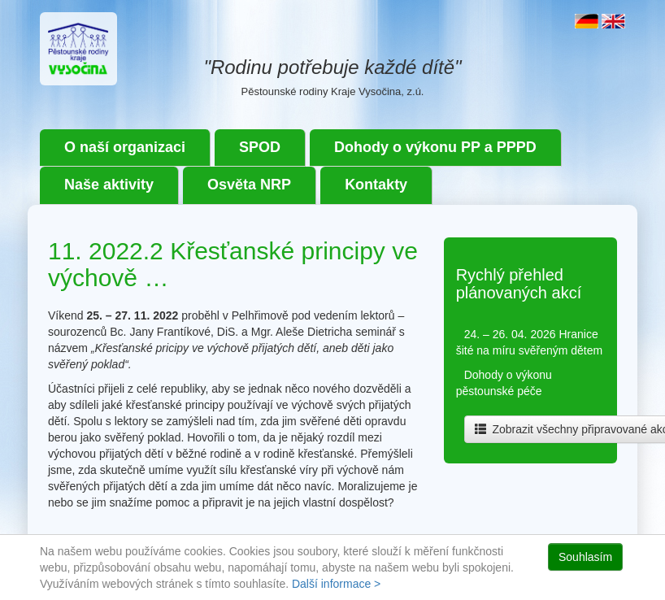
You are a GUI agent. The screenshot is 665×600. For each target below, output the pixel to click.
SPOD (259, 147)
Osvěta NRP (249, 184)
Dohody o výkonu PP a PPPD (435, 147)
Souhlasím (585, 556)
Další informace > (336, 583)
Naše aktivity (109, 184)
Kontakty (376, 184)
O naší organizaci (124, 147)
